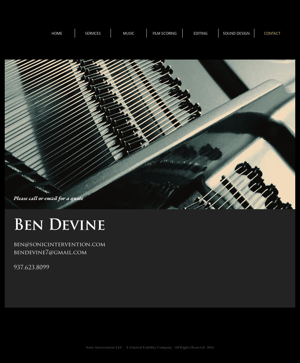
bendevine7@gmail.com (50, 253)
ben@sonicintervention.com (60, 245)
